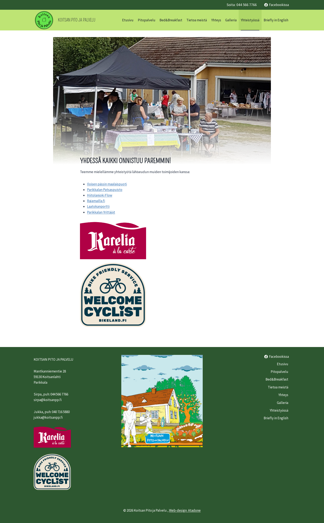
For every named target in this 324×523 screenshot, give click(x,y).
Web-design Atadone (185, 510)
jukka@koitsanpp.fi (48, 417)
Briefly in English (276, 20)
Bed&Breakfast (171, 20)
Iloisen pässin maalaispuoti (107, 184)
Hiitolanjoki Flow (99, 195)
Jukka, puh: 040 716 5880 (52, 412)
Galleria (231, 20)
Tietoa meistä (196, 20)
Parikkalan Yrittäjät (101, 212)
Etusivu (127, 20)
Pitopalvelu (146, 20)
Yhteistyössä (250, 20)
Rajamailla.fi (96, 201)
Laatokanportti (98, 206)
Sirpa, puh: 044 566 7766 (51, 394)
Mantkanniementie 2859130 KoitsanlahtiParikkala (50, 377)
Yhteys (216, 20)
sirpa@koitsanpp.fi (48, 400)
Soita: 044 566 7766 (242, 4)
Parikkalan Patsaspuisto (104, 189)
